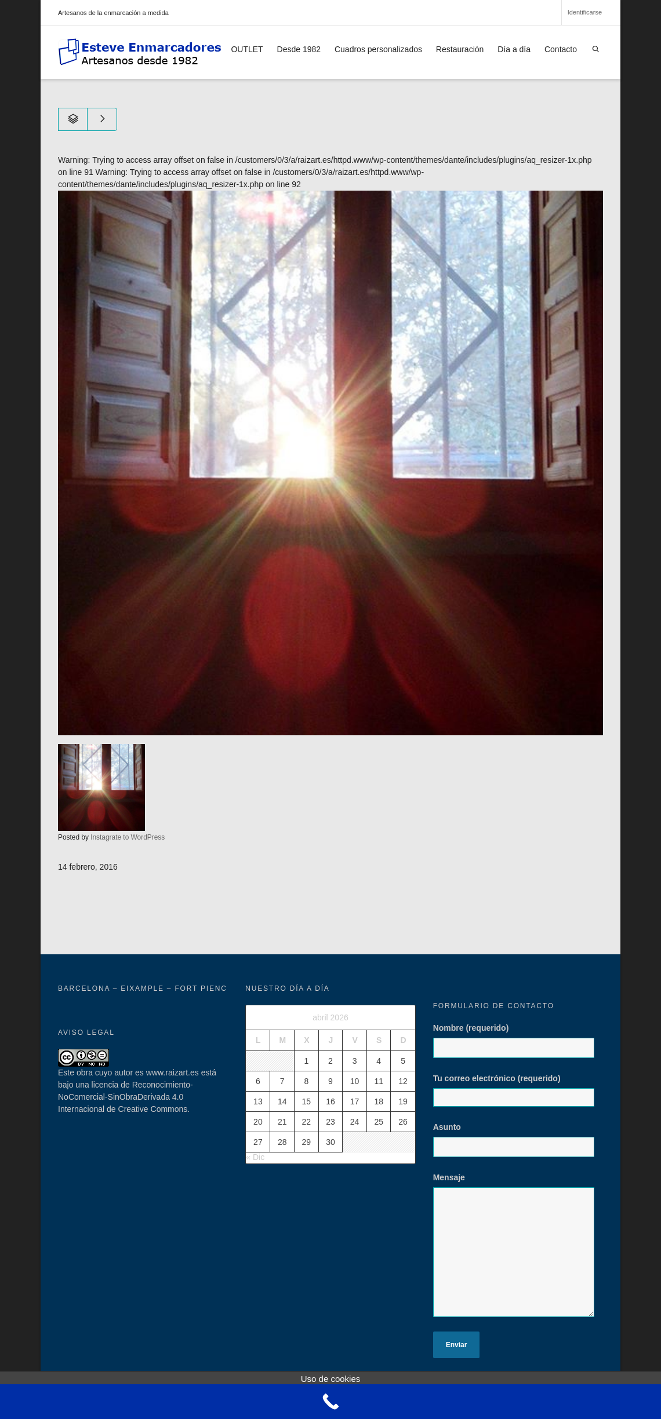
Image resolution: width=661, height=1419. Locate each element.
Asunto (518, 1145)
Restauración (460, 49)
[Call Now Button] (330, 1401)
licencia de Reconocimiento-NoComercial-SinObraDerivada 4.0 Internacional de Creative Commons (125, 1097)
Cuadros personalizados (378, 49)
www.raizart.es (172, 1072)
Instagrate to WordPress (127, 837)
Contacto (560, 49)
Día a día (514, 49)
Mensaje (518, 1251)
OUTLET (247, 49)
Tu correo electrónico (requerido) (518, 1090)
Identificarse (585, 12)
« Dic (255, 1157)
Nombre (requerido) (518, 1046)
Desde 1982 (299, 49)
